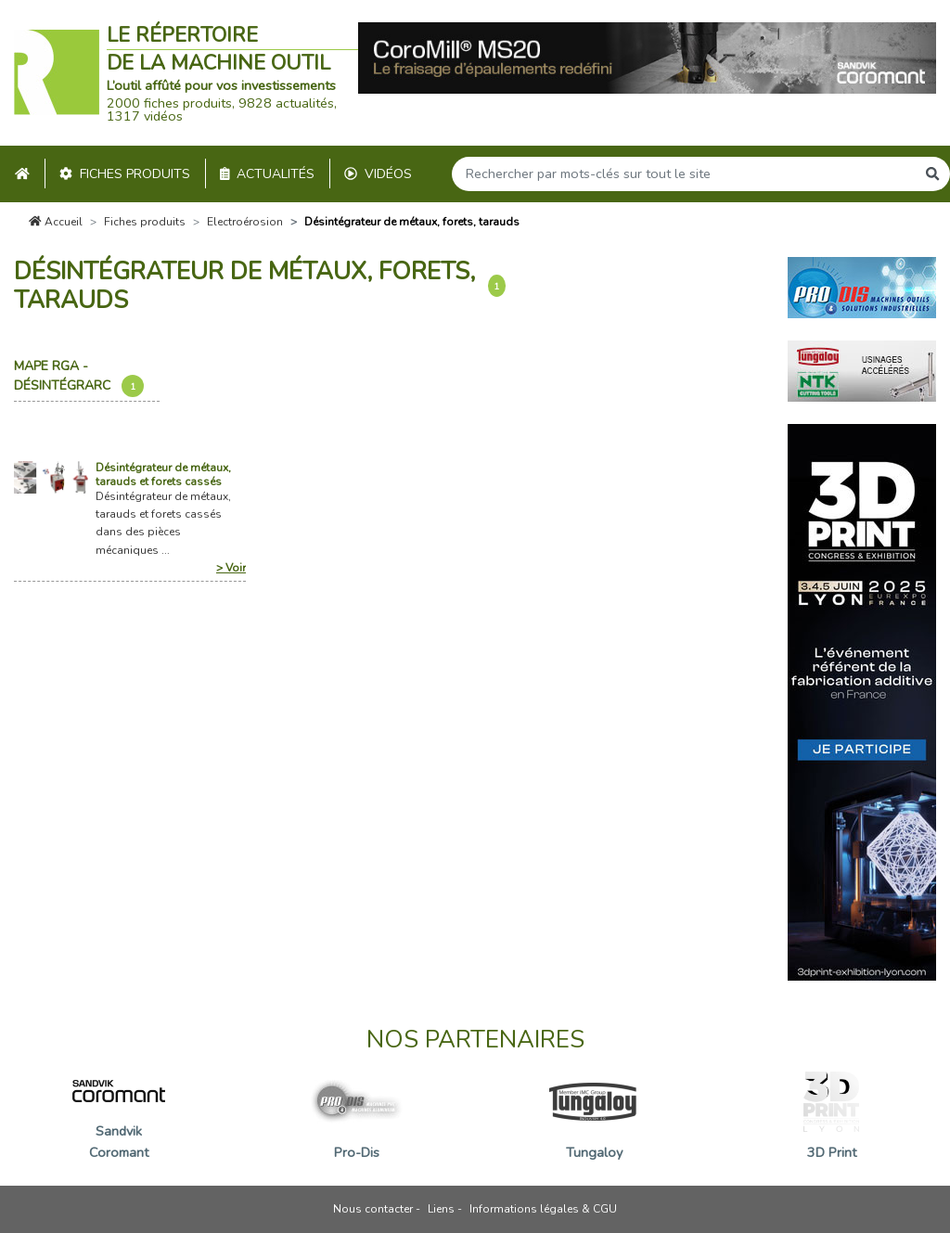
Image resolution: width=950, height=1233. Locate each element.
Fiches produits (124, 174)
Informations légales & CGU (543, 1208)
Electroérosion (245, 221)
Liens (441, 1208)
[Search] (684, 174)
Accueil (56, 221)
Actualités (267, 174)
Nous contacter (373, 1208)
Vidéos (378, 174)
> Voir (231, 567)
